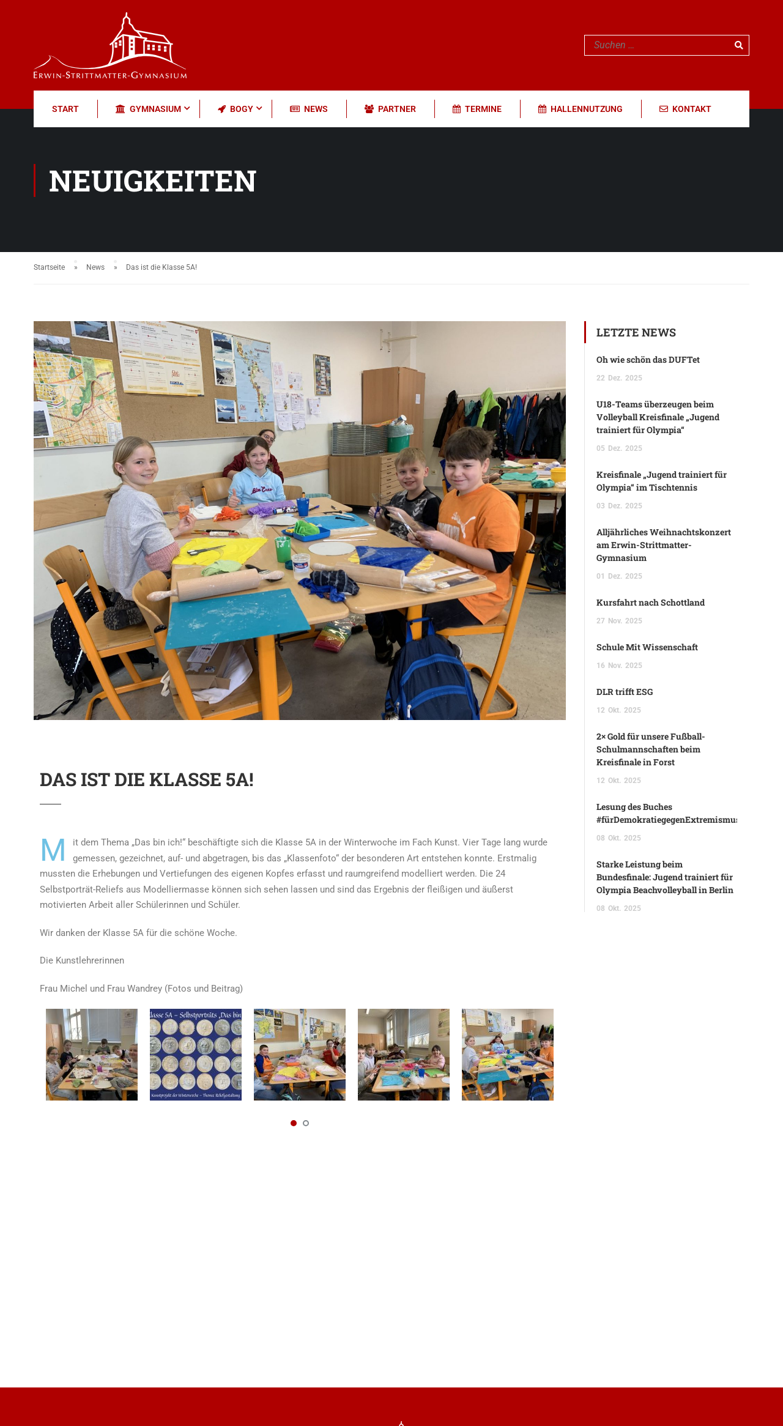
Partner (390, 109)
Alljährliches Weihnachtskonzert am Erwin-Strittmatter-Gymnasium (663, 544)
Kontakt (685, 109)
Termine (477, 109)
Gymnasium (148, 109)
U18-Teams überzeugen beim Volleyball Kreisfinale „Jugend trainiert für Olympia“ (657, 417)
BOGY (235, 109)
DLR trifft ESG (624, 691)
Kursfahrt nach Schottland (650, 602)
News (309, 109)
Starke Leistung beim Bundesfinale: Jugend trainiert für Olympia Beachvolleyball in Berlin (664, 877)
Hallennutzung (580, 109)
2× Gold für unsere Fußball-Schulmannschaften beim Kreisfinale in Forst (650, 749)
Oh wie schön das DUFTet (648, 359)
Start (65, 109)
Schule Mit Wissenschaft (647, 647)
